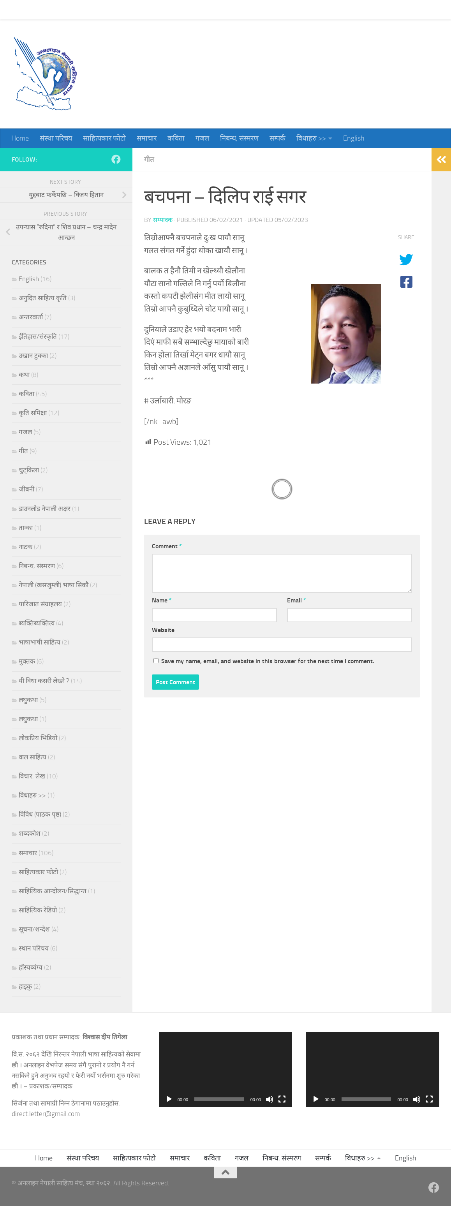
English (348, 9)
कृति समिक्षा (33, 413)
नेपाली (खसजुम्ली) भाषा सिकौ (53, 585)
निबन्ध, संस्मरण (233, 9)
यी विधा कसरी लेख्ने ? (44, 681)
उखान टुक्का (33, 355)
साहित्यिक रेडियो (38, 910)
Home (14, 9)
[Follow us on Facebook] (116, 159)
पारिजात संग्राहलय (40, 604)
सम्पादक (163, 220)
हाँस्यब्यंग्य (30, 967)
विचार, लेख (32, 776)
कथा (24, 375)
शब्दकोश (30, 833)
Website (163, 630)
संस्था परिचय (50, 9)
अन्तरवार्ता (31, 317)
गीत (149, 159)
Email (296, 600)
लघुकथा (28, 700)
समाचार (141, 9)
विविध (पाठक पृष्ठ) (40, 814)
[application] (225, 1069)
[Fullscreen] (282, 1099)
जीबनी (26, 489)
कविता (170, 9)
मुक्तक (27, 661)
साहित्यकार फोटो (98, 9)
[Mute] (269, 1099)
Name (162, 600)
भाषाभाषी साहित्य (39, 642)
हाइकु (25, 986)
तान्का (26, 528)
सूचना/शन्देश (34, 929)
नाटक (25, 547)
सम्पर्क (272, 9)
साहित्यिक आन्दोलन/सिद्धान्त (52, 891)
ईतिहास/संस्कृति (38, 336)
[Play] (169, 1099)
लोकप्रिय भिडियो (38, 738)
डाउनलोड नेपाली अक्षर (44, 508)
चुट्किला (29, 470)
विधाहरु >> (305, 9)
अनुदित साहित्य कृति (43, 298)
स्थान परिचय (34, 948)
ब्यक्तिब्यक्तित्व (37, 623)
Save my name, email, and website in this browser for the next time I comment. (267, 661)
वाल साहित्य (32, 757)
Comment (167, 546)
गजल (196, 9)
